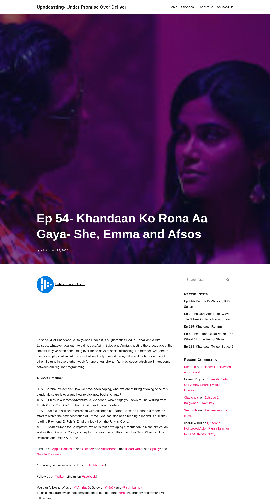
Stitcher (87, 449)
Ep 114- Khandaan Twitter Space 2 (208, 346)
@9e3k (110, 487)
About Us (206, 7)
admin (44, 250)
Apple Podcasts (63, 449)
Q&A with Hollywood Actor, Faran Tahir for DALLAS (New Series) (206, 428)
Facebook (89, 476)
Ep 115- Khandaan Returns (203, 326)
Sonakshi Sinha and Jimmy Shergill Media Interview (206, 385)
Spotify (155, 449)
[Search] (203, 280)
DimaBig (190, 367)
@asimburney (132, 487)
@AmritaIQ (82, 487)
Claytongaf (191, 397)
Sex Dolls (190, 410)
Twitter (60, 476)
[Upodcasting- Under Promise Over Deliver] (81, 7)
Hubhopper (97, 465)
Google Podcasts (49, 454)
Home (173, 7)
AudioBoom (109, 449)
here (121, 493)
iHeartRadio (133, 449)
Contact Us (225, 7)
